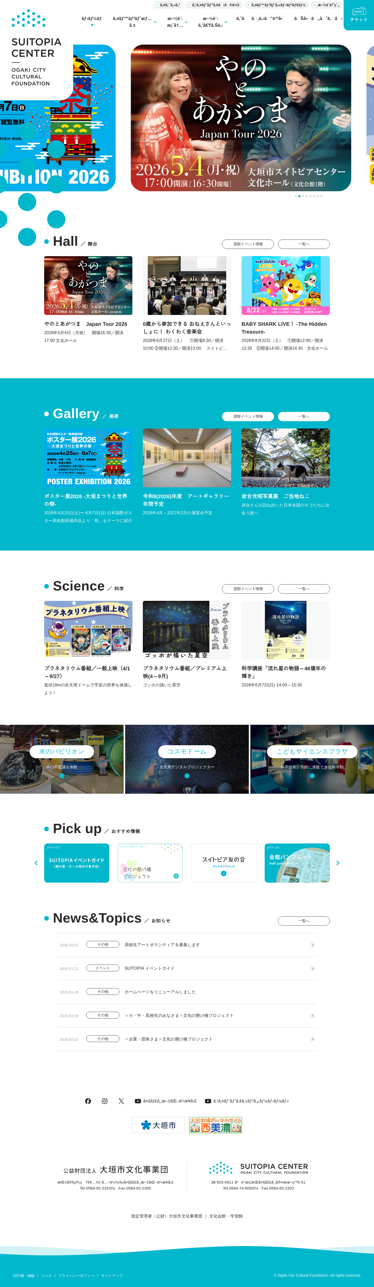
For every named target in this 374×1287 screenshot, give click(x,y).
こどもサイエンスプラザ (312, 751)
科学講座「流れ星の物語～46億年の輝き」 (284, 672)
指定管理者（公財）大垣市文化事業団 (167, 1216)
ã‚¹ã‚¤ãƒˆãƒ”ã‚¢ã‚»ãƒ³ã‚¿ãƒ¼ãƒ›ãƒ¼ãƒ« (247, 1101)
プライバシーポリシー (76, 1276)
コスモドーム (187, 751)
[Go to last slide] (36, 863)
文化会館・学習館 (226, 1216)
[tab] (296, 196)
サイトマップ (112, 1276)
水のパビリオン (61, 751)
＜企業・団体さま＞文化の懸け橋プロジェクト (169, 1039)
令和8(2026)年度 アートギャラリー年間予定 (186, 500)
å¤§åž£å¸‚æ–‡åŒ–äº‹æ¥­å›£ (166, 1101)
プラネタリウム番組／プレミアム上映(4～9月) (185, 672)
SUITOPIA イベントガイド (150, 968)
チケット (359, 14)
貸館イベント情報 (248, 244)
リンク (46, 1276)
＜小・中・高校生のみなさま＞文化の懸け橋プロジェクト (179, 1015)
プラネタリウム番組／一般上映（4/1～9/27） (87, 672)
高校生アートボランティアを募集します (162, 945)
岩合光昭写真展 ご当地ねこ (276, 496)
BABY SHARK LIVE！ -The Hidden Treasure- (284, 328)
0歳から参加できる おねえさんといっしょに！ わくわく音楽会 (187, 328)
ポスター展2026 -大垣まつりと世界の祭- (85, 500)
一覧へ (303, 244)
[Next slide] (337, 863)
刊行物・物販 (24, 1276)
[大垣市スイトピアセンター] (36, 50)
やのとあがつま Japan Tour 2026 (85, 324)
